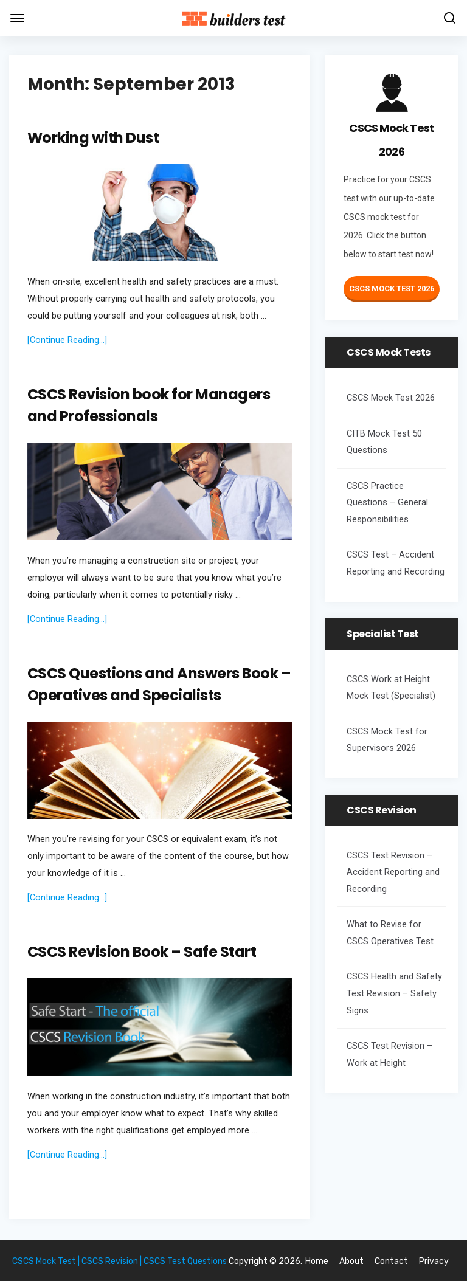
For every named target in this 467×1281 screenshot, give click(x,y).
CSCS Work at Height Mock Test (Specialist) (391, 688)
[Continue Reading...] (67, 340)
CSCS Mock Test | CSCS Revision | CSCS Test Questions (119, 1261)
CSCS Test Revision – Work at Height (389, 1054)
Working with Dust (93, 138)
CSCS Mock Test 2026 (391, 288)
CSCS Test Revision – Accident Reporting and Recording (393, 872)
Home (316, 1261)
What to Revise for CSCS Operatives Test (390, 933)
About (351, 1261)
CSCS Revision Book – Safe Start (142, 952)
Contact (391, 1261)
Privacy (434, 1261)
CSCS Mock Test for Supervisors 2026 (387, 740)
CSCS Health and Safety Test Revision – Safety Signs (394, 993)
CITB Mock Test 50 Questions (384, 442)
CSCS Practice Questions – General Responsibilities (387, 503)
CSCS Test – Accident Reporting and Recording (396, 563)
